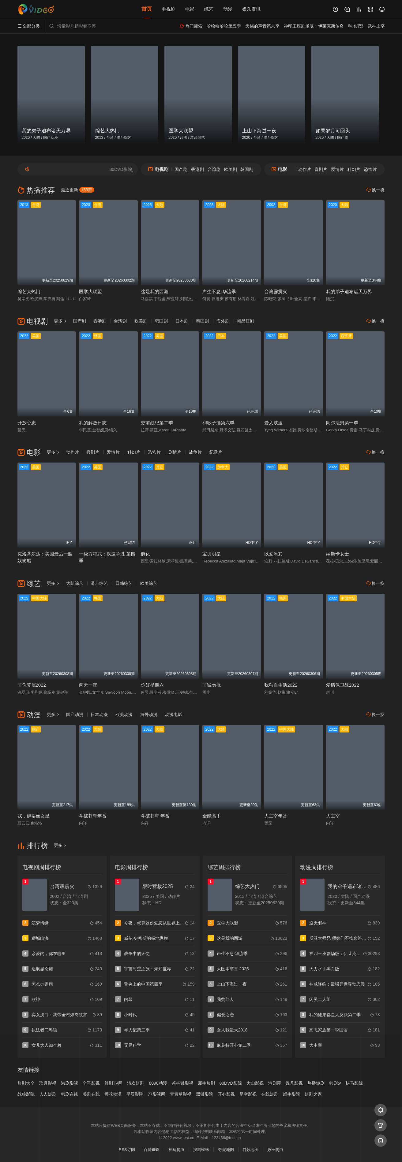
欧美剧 (230, 169)
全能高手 (211, 815)
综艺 (208, 9)
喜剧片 (320, 169)
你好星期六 (152, 685)
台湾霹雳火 (275, 291)
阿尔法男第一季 (342, 422)
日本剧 (181, 321)
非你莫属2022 (31, 685)
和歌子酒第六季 (218, 422)
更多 (60, 321)
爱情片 (337, 169)
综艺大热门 (28, 291)
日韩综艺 (124, 583)
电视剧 (168, 9)
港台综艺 (99, 583)
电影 (189, 9)
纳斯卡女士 (337, 553)
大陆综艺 (74, 583)
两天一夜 (88, 685)
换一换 (375, 190)
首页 (146, 9)
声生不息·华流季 (219, 291)
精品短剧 (245, 321)
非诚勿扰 (211, 685)
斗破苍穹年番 (93, 815)
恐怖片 (370, 169)
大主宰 (333, 815)
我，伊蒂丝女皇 (33, 815)
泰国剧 (202, 321)
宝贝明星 (211, 553)
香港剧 (197, 169)
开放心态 (26, 422)
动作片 (304, 169)
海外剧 (222, 321)
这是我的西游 (154, 291)
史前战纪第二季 (157, 422)
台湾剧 (214, 169)
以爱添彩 (273, 553)
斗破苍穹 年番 (155, 815)
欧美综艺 (148, 583)
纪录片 (215, 452)
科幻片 (354, 169)
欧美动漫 (124, 714)
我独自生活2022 (280, 685)
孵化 (145, 553)
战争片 (195, 452)
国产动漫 (74, 714)
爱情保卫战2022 (342, 685)
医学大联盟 (90, 291)
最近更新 (77, 189)
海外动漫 (148, 714)
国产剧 (181, 169)
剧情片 (174, 452)
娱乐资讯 (251, 9)
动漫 (227, 9)
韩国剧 (246, 169)
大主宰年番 (275, 815)
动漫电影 (173, 714)
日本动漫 (99, 714)
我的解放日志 (93, 422)
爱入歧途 (273, 422)
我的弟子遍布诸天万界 (349, 291)
